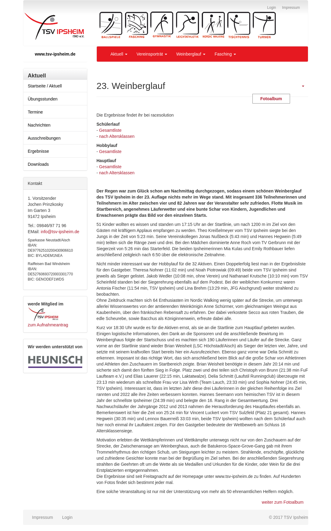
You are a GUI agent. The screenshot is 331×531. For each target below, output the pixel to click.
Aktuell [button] (118, 54)
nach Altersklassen (117, 136)
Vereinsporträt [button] (152, 54)
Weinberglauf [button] (190, 54)
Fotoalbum (271, 98)
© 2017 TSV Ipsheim (288, 517)
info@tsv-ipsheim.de (60, 231)
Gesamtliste (110, 130)
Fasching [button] (225, 54)
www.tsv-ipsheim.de (55, 54)
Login (67, 517)
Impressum (42, 517)
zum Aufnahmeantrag (48, 324)
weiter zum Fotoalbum (283, 502)
